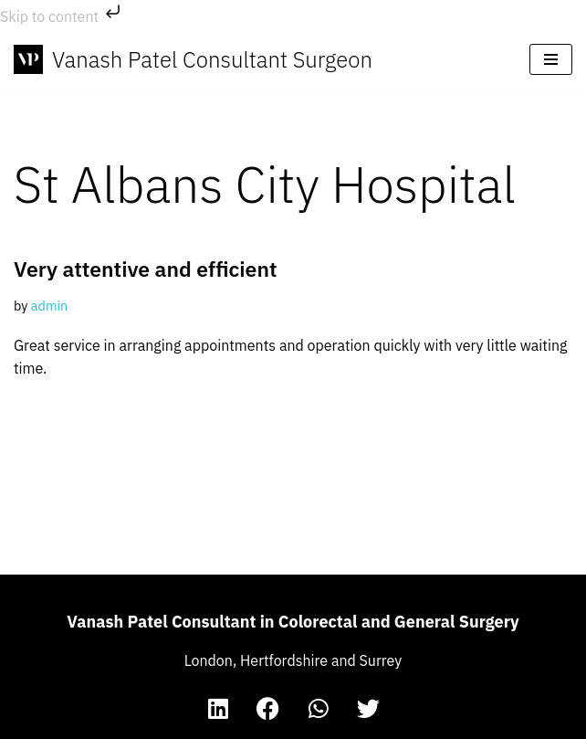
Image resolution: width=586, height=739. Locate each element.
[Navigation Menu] (550, 59)
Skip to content (62, 16)
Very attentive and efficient (145, 268)
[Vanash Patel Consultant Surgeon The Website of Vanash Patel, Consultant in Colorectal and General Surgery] (193, 59)
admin (49, 305)
